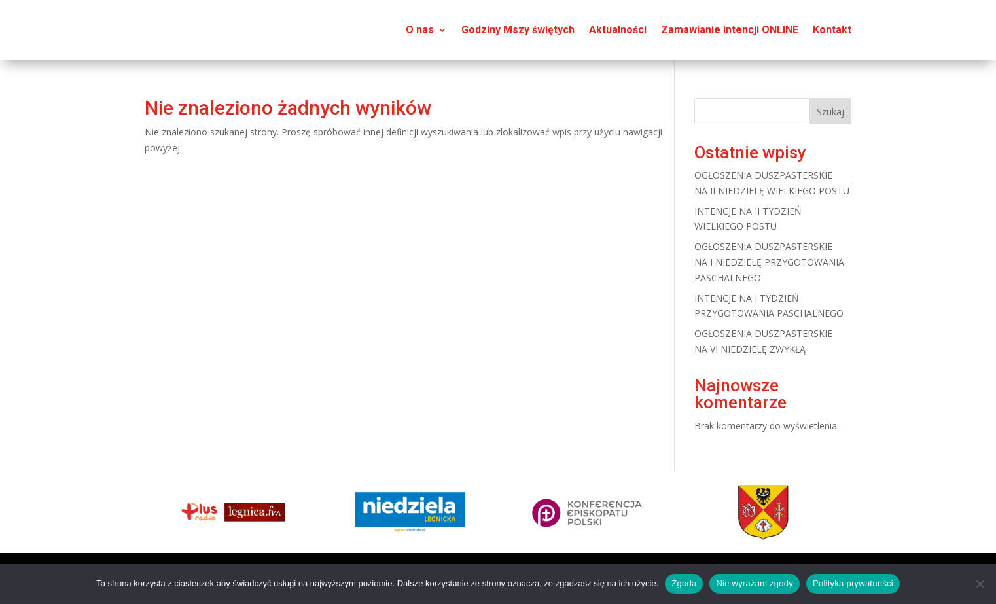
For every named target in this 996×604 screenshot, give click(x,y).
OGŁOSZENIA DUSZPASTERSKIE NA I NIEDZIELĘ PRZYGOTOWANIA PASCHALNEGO (769, 262)
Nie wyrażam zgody (754, 583)
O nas (420, 30)
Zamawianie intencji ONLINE (729, 30)
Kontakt (832, 30)
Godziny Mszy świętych (518, 30)
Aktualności (618, 30)
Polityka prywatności (853, 583)
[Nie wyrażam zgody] (979, 583)
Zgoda (683, 583)
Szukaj (830, 111)
